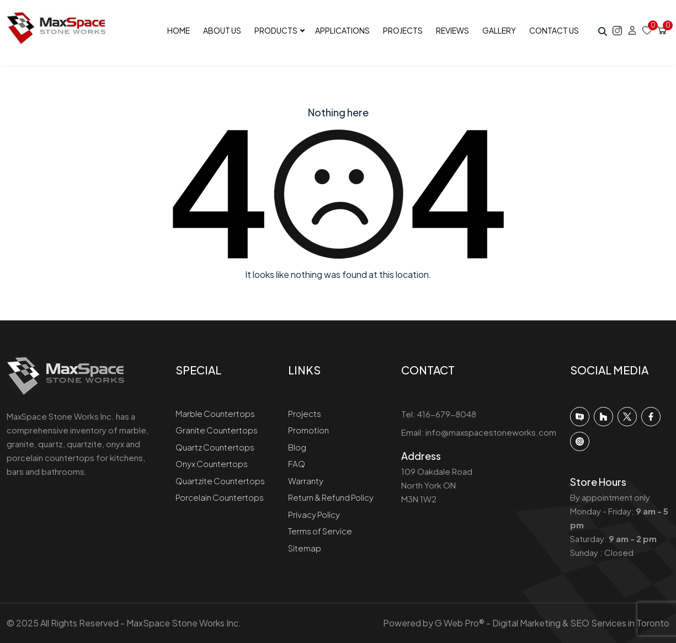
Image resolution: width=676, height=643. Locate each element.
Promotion (308, 430)
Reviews (452, 30)
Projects (403, 30)
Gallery (499, 30)
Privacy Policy (314, 514)
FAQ (296, 463)
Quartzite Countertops (220, 480)
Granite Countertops (216, 430)
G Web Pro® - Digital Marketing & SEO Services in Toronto (552, 623)
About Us (222, 30)
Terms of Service (320, 531)
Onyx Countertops (211, 463)
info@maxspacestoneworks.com (490, 432)
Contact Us (554, 30)
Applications (342, 30)
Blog (297, 447)
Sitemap (304, 548)
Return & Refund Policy (331, 497)
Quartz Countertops (214, 447)
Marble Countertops (215, 413)
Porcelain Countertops (219, 497)
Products (275, 30)
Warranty (305, 480)
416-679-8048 (446, 414)
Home (178, 30)
